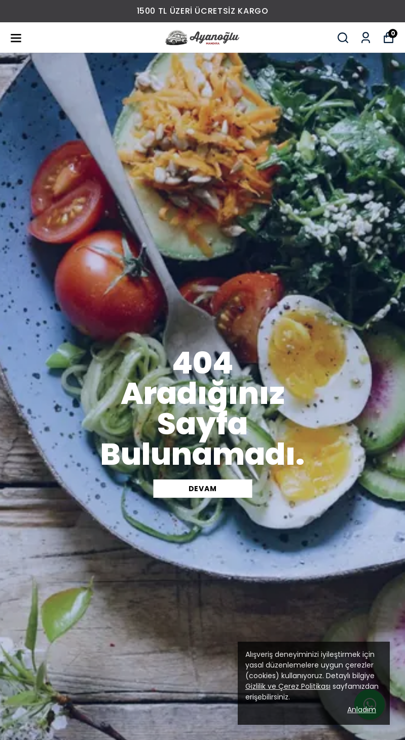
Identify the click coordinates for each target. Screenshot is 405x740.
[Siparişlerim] (365, 37)
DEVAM (203, 489)
